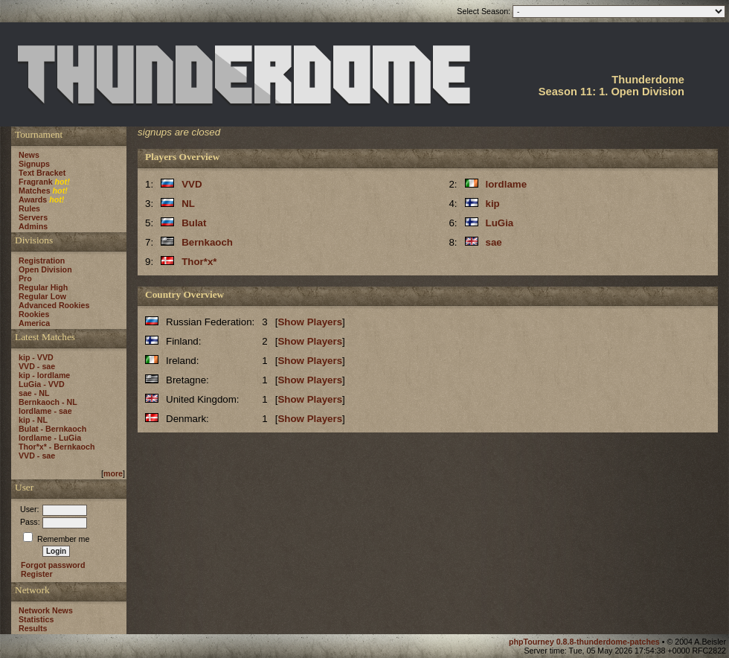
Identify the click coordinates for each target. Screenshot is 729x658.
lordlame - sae (45, 410)
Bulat (194, 223)
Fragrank (36, 181)
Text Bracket (42, 172)
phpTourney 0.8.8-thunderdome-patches (585, 641)
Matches (35, 190)
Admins (33, 226)
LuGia (500, 223)
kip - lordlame (44, 375)
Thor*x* (199, 261)
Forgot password (53, 564)
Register (37, 573)
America (34, 323)
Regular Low (42, 296)
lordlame (506, 184)
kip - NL (33, 419)
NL (188, 203)
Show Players (309, 322)
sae (494, 242)
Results (33, 628)
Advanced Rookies (54, 305)
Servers (33, 217)
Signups (34, 163)
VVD (192, 184)
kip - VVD (36, 357)
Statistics (36, 619)
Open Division (45, 269)
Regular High (43, 287)
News (29, 154)
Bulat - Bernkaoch (52, 428)
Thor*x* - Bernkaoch (56, 446)
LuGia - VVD (42, 384)
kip (493, 203)
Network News (46, 610)
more (113, 473)
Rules (29, 208)
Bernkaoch (207, 242)
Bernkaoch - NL (48, 401)
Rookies (34, 314)
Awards (33, 199)
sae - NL (34, 393)
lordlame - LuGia (50, 437)
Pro (25, 278)
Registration (42, 260)
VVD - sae (37, 366)
